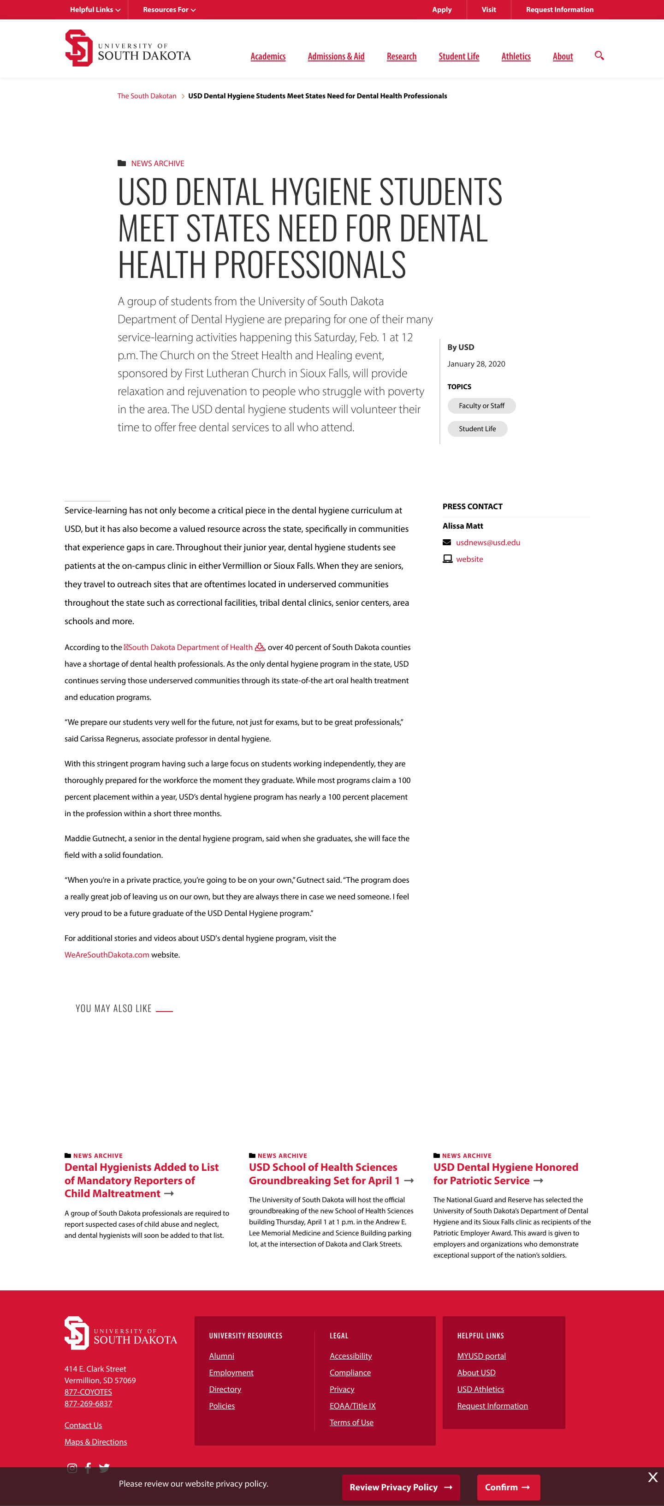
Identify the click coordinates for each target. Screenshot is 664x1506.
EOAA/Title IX (353, 1405)
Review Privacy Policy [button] (394, 1487)
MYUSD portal (481, 1355)
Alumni (221, 1355)
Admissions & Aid (336, 55)
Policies (222, 1405)
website (469, 559)
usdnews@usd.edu (488, 542)
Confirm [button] (501, 1487)
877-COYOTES (88, 1391)
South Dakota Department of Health (190, 647)
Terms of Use (352, 1422)
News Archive (157, 163)
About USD (476, 1372)
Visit (489, 9)
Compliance (350, 1372)
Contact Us (83, 1425)
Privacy (342, 1389)
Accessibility (351, 1355)
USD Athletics (480, 1389)
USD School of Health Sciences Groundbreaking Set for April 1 (325, 1174)
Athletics (516, 55)
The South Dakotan (147, 96)
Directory (225, 1389)
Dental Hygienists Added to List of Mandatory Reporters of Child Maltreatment (142, 1180)
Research (402, 55)
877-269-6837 (88, 1403)
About (563, 55)
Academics (268, 55)
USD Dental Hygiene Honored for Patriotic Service (506, 1174)
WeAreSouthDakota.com (107, 954)
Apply (442, 9)
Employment (231, 1372)
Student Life (459, 55)
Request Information (560, 9)
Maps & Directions (96, 1441)
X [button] (652, 1477)
